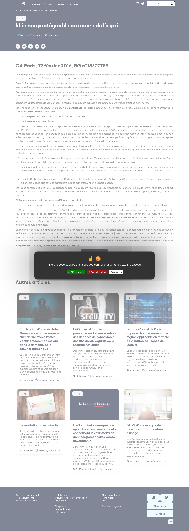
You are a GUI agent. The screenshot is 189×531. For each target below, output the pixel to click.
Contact (74, 3)
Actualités (49, 3)
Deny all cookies (97, 272)
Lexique (61, 3)
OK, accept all (76, 272)
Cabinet (36, 3)
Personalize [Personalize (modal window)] (116, 272)
